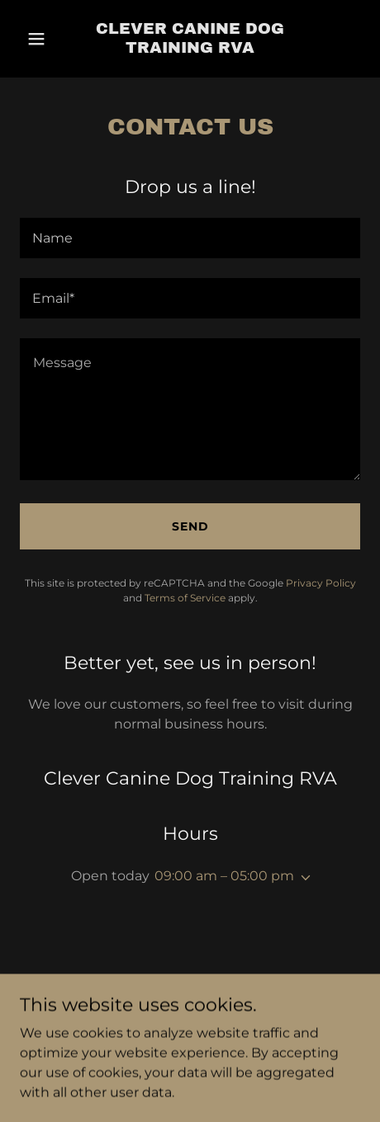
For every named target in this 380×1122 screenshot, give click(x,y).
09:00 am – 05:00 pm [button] (224, 876)
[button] (42, 38)
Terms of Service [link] (185, 598)
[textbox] (190, 238)
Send (190, 526)
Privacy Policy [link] (321, 583)
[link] (190, 39)
